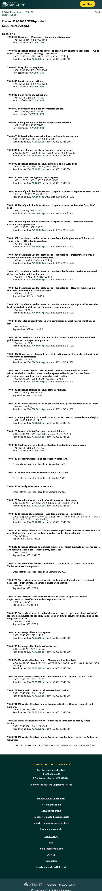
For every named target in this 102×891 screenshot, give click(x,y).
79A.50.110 (37, 409)
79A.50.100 (37, 381)
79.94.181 (36, 169)
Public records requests (51, 848)
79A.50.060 (37, 279)
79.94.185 (36, 183)
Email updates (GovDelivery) (51, 866)
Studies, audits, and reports (51, 798)
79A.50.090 (37, 362)
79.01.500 (39, 86)
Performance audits (51, 804)
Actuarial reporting (51, 810)
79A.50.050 (37, 263)
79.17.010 (36, 522)
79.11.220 (36, 423)
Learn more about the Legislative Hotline (51, 784)
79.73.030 (36, 695)
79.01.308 (39, 450)
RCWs (5, 12)
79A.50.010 (37, 196)
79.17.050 (36, 59)
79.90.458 (36, 651)
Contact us (51, 860)
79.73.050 (36, 728)
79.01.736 (39, 72)
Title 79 (29, 12)
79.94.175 (36, 155)
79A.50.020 (37, 213)
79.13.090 (36, 436)
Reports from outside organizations (51, 822)
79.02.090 (36, 505)
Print (97, 12)
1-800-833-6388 (62, 778)
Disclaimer (50, 884)
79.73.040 (36, 712)
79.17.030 (36, 141)
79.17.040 (36, 638)
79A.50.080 (37, 345)
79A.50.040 (37, 246)
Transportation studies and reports (51, 816)
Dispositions (16, 12)
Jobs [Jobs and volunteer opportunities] (51, 842)
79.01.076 (39, 114)
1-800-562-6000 (51, 773)
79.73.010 (36, 668)
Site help (51, 854)
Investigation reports (51, 829)
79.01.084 (39, 100)
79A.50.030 (37, 230)
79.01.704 (39, 42)
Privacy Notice (67, 884)
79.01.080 (39, 127)
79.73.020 (36, 682)
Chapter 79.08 (9, 14)
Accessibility (51, 836)
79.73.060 (61, 745)
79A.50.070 (37, 312)
